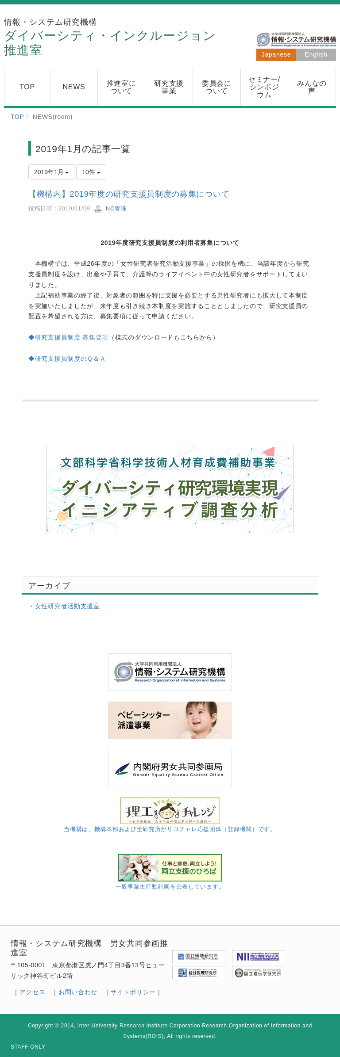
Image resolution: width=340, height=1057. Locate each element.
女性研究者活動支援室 (67, 606)
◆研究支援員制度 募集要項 (68, 337)
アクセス (32, 992)
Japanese (276, 54)
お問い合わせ (77, 992)
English (316, 54)
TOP (17, 116)
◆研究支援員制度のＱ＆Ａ (67, 358)
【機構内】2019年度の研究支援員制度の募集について (128, 194)
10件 (91, 172)
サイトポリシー (133, 992)
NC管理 (110, 208)
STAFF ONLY (28, 1047)
